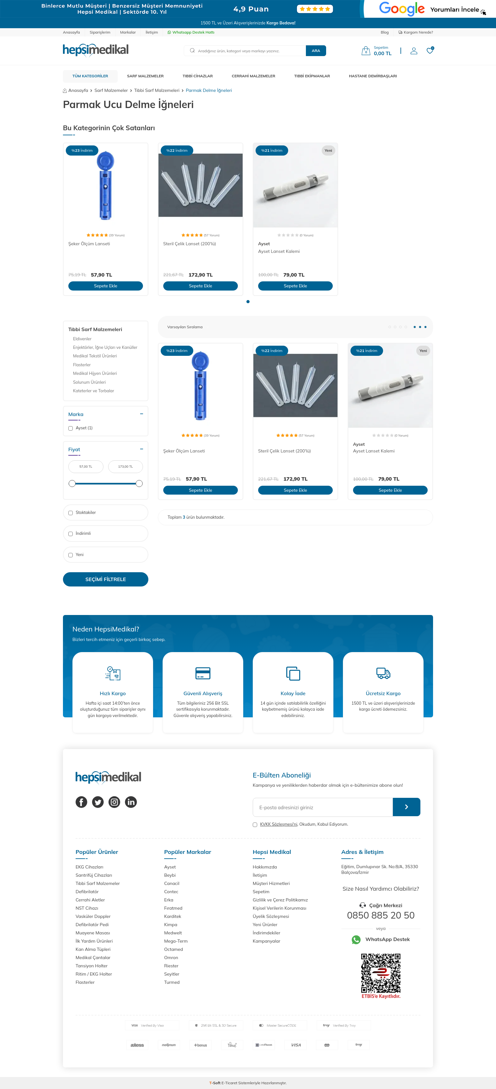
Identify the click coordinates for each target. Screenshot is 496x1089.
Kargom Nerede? (416, 32)
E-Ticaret (229, 1082)
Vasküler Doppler (93, 916)
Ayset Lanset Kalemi (279, 251)
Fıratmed (173, 908)
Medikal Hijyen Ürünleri (95, 373)
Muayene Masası (93, 933)
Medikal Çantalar (93, 957)
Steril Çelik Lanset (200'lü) (189, 244)
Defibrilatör (87, 891)
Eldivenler (82, 338)
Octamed (173, 949)
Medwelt (173, 933)
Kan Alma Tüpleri (93, 949)
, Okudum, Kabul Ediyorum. (300, 824)
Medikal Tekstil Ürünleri (95, 355)
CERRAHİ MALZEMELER (254, 76)
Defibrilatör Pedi (92, 924)
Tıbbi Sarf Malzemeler (98, 883)
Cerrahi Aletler (90, 900)
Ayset (264, 244)
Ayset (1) (80, 428)
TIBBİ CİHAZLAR (198, 76)
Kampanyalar (266, 941)
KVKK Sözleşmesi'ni (278, 824)
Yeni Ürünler (265, 924)
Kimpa (170, 924)
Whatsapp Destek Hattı (191, 32)
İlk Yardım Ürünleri (94, 941)
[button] (248, 301)
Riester (171, 966)
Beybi (170, 875)
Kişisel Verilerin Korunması (279, 908)
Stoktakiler (82, 512)
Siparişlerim (100, 32)
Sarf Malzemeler (111, 90)
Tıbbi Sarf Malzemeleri (156, 90)
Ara (316, 50)
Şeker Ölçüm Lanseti (89, 244)
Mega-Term (176, 941)
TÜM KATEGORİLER (90, 76)
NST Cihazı (87, 908)
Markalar (128, 32)
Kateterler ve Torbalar (93, 390)
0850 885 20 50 (381, 915)
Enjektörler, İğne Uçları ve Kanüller (105, 347)
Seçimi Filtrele (105, 579)
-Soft (215, 1082)
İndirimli (79, 533)
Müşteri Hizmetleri (271, 883)
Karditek (172, 916)
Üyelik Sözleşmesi (271, 916)
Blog (385, 32)
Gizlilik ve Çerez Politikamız (280, 900)
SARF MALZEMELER (145, 76)
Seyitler (171, 974)
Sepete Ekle (105, 286)
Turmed (172, 982)
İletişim (152, 32)
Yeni (76, 554)
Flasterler (82, 364)
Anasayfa (71, 32)
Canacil (171, 883)
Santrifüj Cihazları (94, 875)
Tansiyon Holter (92, 966)
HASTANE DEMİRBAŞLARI (373, 76)
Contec (171, 891)
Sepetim (261, 891)
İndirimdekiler (266, 933)
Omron (171, 957)
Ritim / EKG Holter (94, 974)
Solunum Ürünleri (89, 382)
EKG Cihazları (89, 867)
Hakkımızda (265, 867)
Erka (168, 900)
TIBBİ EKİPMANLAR (312, 76)
